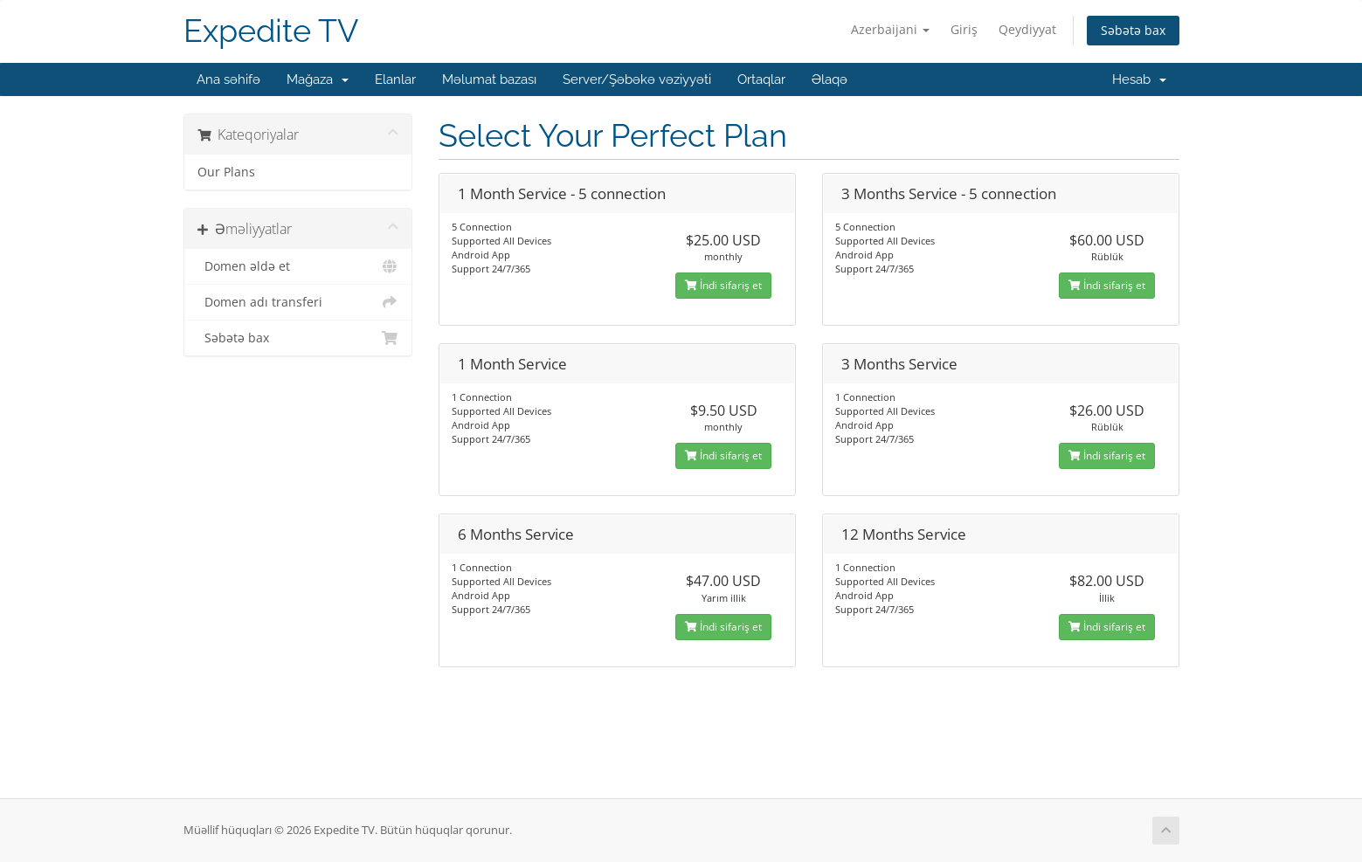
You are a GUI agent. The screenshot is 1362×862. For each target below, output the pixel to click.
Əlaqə (829, 79)
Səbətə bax (1133, 30)
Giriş (964, 29)
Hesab (1139, 79)
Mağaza (318, 79)
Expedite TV (270, 31)
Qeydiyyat (1027, 29)
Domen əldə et (298, 266)
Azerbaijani (890, 29)
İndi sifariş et (723, 285)
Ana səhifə (228, 79)
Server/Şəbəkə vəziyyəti (637, 79)
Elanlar (395, 79)
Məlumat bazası (489, 79)
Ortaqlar (761, 79)
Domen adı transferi (298, 302)
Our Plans (226, 172)
